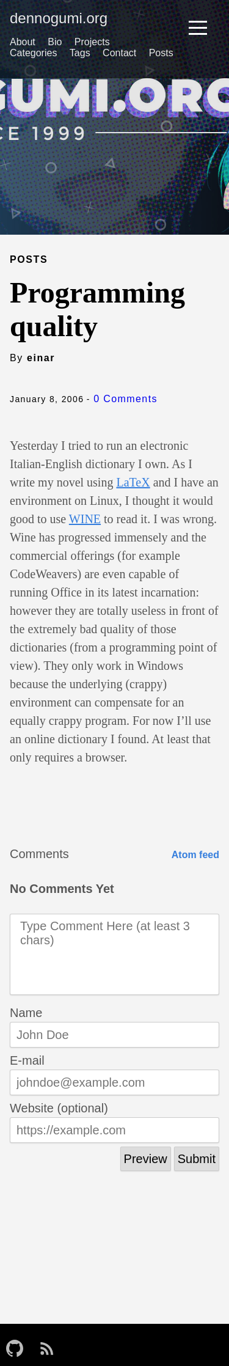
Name (26, 1012)
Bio (55, 42)
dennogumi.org (58, 18)
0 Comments (125, 399)
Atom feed (195, 855)
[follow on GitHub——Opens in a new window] (18, 1344)
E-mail (27, 1060)
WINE (85, 519)
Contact (119, 53)
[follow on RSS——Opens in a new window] (50, 1344)
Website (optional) (59, 1108)
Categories (33, 53)
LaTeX (133, 482)
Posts (161, 53)
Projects (92, 42)
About (22, 42)
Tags (80, 53)
